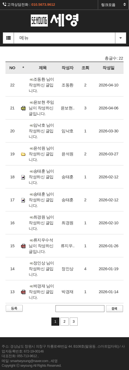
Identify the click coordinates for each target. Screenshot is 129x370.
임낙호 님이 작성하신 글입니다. (41, 131)
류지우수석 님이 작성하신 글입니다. (41, 246)
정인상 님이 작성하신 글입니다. (41, 269)
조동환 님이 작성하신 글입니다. (41, 85)
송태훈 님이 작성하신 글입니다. (41, 177)
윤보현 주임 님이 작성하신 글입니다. (41, 108)
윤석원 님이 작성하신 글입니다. (41, 154)
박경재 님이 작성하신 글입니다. (41, 292)
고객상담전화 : (29, 4)
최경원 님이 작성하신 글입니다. (41, 223)
